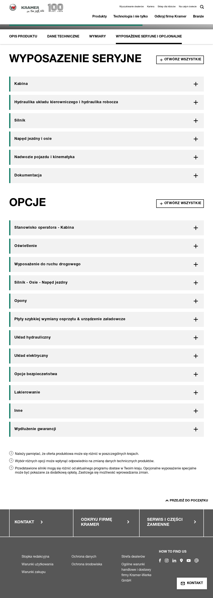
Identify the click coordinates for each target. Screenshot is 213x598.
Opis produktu (23, 36)
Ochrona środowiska (87, 564)
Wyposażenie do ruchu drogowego (47, 264)
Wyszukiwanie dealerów (131, 6)
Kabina (21, 84)
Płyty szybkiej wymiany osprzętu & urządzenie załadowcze (69, 319)
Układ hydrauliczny (32, 338)
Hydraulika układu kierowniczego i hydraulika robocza (66, 102)
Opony (20, 301)
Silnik (19, 121)
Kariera (150, 6)
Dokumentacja (28, 175)
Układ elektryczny (31, 356)
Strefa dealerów (133, 556)
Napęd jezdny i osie (33, 139)
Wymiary (97, 36)
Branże (198, 17)
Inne (18, 411)
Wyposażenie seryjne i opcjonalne (149, 36)
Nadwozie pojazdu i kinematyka (44, 157)
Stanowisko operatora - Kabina (44, 228)
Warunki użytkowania (37, 564)
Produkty (99, 17)
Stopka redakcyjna (35, 556)
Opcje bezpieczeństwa (35, 374)
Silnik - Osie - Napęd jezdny (41, 283)
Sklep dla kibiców (167, 6)
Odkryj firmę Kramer (170, 17)
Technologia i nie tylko (130, 17)
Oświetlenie (25, 246)
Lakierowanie (27, 393)
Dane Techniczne (63, 36)
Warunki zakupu (34, 572)
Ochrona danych (84, 556)
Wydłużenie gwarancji (35, 429)
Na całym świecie (188, 6)
